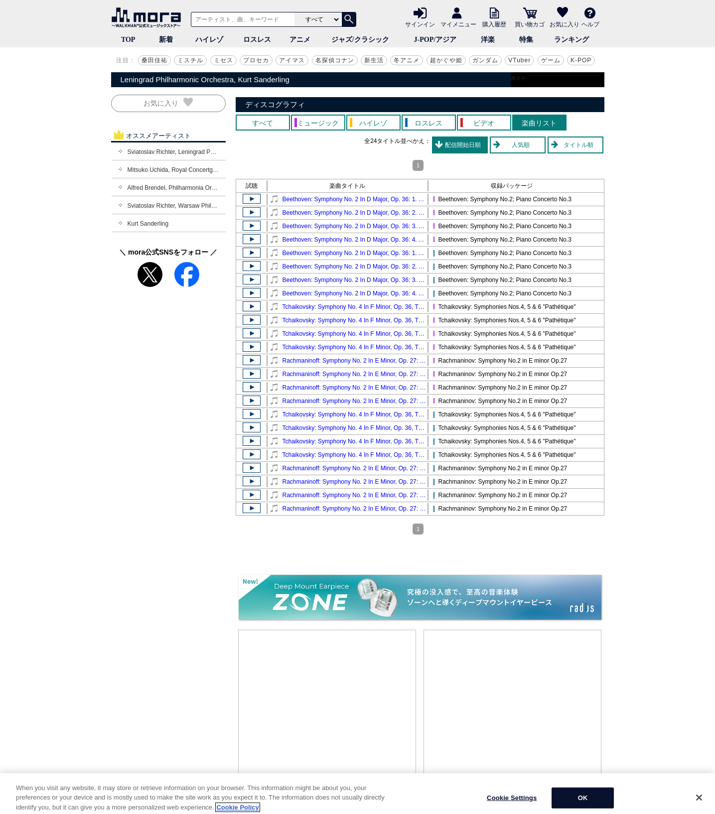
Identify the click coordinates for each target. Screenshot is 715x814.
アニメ (299, 39)
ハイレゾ (209, 39)
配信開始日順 (463, 144)
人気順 (521, 144)
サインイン (420, 24)
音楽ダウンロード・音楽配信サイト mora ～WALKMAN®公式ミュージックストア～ (148, 17)
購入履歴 (494, 24)
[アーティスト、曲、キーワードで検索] (241, 19)
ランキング (571, 39)
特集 (526, 39)
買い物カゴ (530, 24)
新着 (166, 39)
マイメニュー (458, 24)
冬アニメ (407, 60)
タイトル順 (578, 144)
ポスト (518, 78)
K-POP (581, 60)
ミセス (223, 60)
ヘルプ (590, 24)
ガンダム (485, 60)
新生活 (374, 60)
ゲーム (551, 60)
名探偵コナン (334, 60)
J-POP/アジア (435, 39)
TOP (128, 39)
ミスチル (190, 60)
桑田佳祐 (154, 60)
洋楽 (488, 39)
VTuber (519, 60)
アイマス (292, 60)
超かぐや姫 (446, 60)
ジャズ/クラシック (360, 39)
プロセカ (256, 60)
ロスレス (257, 39)
